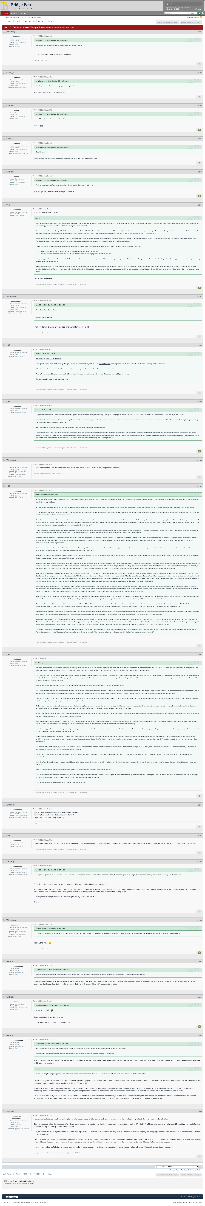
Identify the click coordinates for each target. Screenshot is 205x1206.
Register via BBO (173, 9)
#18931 (199, 486)
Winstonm (11, 296)
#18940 (199, 1111)
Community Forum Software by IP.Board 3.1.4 (187, 1202)
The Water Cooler (35, 17)
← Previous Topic (173, 1170)
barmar (9, 961)
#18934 (199, 836)
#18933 (199, 805)
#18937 (199, 961)
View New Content (192, 17)
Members (14, 13)
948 (38, 21)
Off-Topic (24, 17)
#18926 (199, 205)
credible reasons (48, 379)
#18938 (199, 997)
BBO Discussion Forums (10, 17)
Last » (51, 21)
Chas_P (10, 72)
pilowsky (10, 32)
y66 (8, 205)
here (41, 126)
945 (25, 21)
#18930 (199, 460)
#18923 (199, 106)
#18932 (199, 654)
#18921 (199, 32)
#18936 (199, 920)
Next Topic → (198, 1170)
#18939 (199, 1035)
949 (42, 21)
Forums (5, 13)
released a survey (105, 364)
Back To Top (7, 1202)
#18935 (199, 861)
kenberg (10, 805)
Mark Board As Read (41, 1202)
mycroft (10, 1111)
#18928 (199, 345)
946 (30, 21)
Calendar (23, 13)
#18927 (199, 297)
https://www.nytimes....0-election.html (48, 358)
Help (198, 9)
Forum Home (16, 1202)
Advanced (202, 13)
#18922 (199, 73)
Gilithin (10, 106)
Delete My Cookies (27, 1202)
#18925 (199, 172)
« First (17, 21)
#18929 (199, 401)
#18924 (199, 139)
